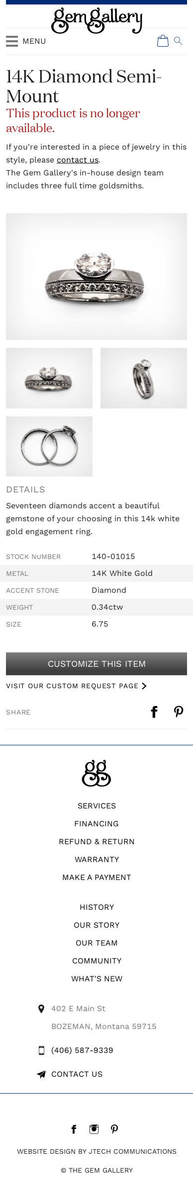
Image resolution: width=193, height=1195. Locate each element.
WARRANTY (97, 859)
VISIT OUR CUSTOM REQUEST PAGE (72, 686)
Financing (96, 823)
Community (96, 960)
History (97, 907)
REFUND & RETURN (97, 841)
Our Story (96, 925)
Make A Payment (96, 877)
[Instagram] (97, 1129)
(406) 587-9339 (82, 1050)
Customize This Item (96, 663)
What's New (96, 978)
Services (97, 805)
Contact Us (76, 1074)
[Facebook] (76, 1129)
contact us (77, 159)
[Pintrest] (117, 1129)
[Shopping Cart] (163, 40)
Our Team (97, 943)
